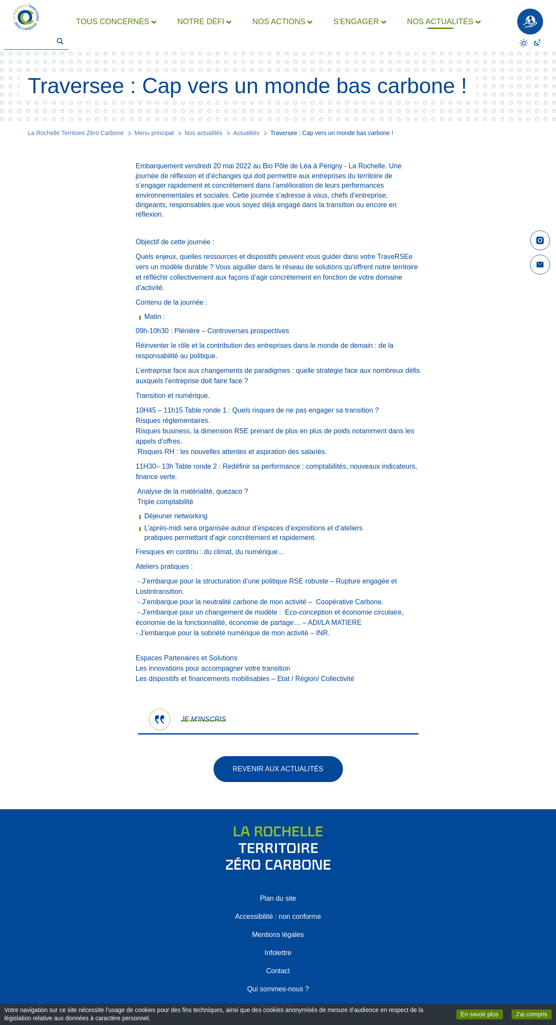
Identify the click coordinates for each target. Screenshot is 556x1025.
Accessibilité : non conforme (278, 916)
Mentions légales (278, 934)
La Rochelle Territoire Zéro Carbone (76, 132)
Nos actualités (204, 132)
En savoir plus (482, 1014)
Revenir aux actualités (278, 769)
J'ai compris (534, 1014)
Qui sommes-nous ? (278, 989)
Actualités (246, 132)
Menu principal (154, 132)
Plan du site (278, 898)
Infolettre (277, 952)
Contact (278, 971)
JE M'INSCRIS (203, 719)
